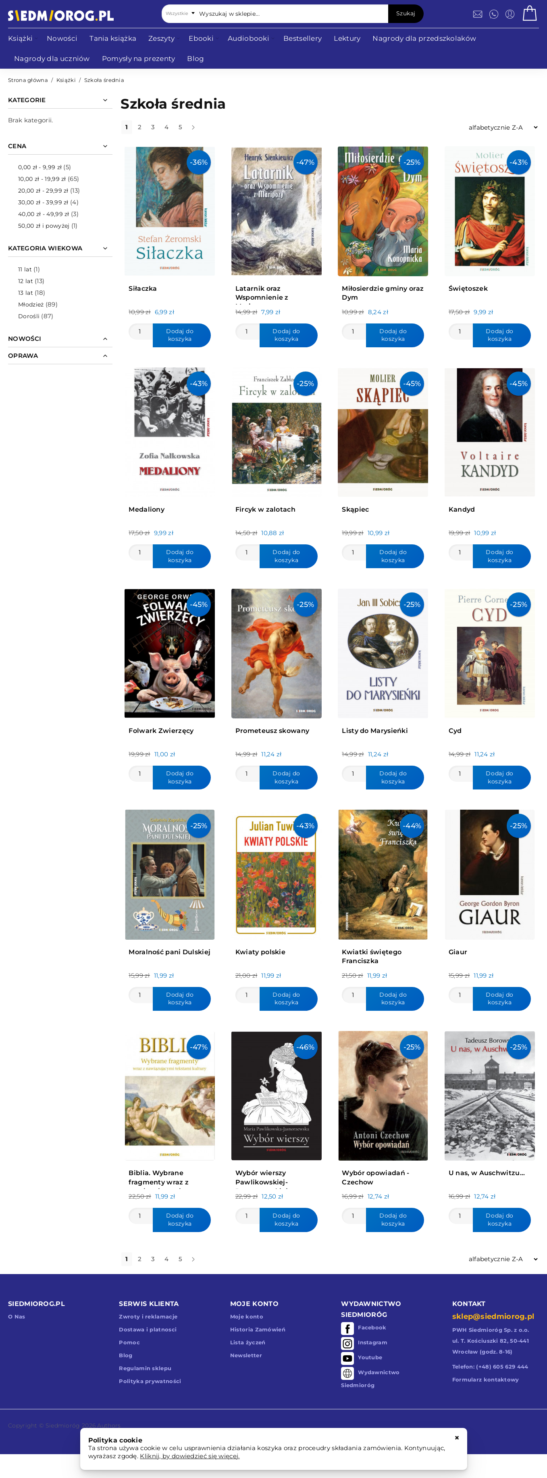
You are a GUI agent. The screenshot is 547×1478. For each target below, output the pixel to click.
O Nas (16, 1316)
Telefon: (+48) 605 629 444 (490, 1366)
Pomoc (129, 1342)
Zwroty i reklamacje (148, 1316)
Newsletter (246, 1355)
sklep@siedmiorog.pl (493, 1316)
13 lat (25, 292)
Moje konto (246, 1316)
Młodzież (31, 304)
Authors (109, 1425)
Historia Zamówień (257, 1329)
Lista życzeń (248, 1342)
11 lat (25, 269)
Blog (125, 1355)
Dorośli (29, 316)
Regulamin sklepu (145, 1368)
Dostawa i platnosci (148, 1329)
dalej (200, 130)
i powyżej (43, 225)
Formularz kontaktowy (485, 1379)
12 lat (25, 281)
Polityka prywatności (150, 1381)
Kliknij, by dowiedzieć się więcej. (189, 1456)
